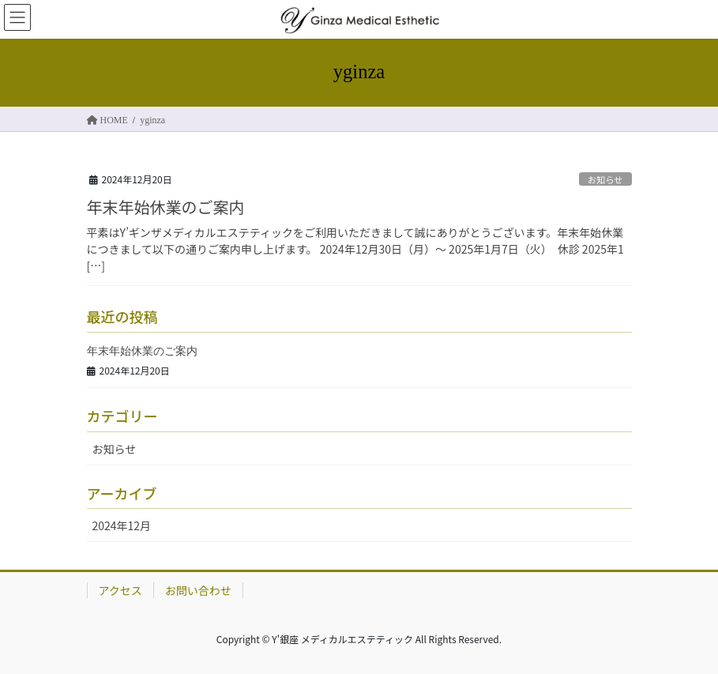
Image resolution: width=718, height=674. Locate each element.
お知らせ (605, 179)
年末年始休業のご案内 (166, 206)
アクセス (120, 590)
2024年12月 (122, 525)
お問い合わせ (198, 590)
